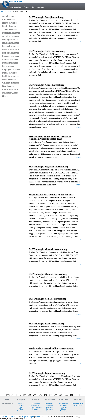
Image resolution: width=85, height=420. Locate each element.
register (25, 416)
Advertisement (63, 403)
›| (79, 395)
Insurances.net (7, 11)
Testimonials (49, 405)
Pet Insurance (8, 66)
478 (40, 395)
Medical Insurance (10, 49)
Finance (26, 7)
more (78, 41)
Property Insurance (10, 53)
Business (35, 409)
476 (29, 395)
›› (75, 395)
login (32, 416)
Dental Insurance (9, 73)
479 (45, 395)
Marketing (63, 411)
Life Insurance (8, 19)
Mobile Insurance (10, 63)
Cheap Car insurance (35, 407)
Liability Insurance (10, 76)
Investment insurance (35, 411)
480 (50, 395)
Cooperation (21, 411)
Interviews (63, 405)
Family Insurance (10, 26)
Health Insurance (9, 23)
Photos (63, 409)
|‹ (16, 395)
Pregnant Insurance (10, 56)
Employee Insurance (11, 69)
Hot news (63, 407)
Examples (49, 407)
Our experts (49, 409)
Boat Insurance (9, 86)
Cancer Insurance (10, 89)
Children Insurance (10, 83)
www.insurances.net (8, 416)
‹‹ (20, 395)
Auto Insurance (9, 16)
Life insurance (35, 403)
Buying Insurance (10, 39)
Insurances (40, 7)
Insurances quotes (77, 403)
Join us (21, 409)
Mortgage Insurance (11, 33)
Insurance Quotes (10, 93)
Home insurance (35, 405)
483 (66, 395)
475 (24, 395)
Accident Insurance (10, 36)
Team (21, 407)
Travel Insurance (9, 29)
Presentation (49, 403)
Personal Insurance (10, 46)
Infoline (21, 405)
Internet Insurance (10, 59)
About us (21, 403)
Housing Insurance (10, 43)
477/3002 (9, 395)
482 (60, 395)
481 (55, 395)
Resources (49, 411)
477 (34, 395)
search (37, 416)
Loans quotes (77, 405)
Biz (33, 7)
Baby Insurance (9, 79)
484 (71, 395)
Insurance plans (15, 7)
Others (5, 96)
